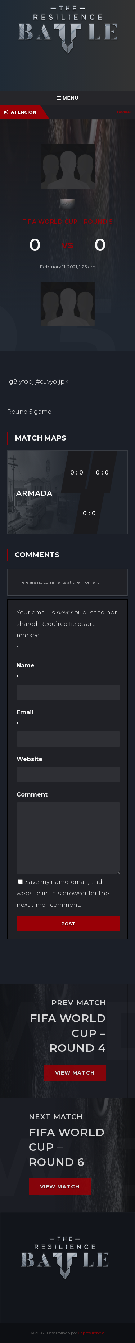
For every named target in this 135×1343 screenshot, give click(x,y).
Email (68, 719)
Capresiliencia (91, 1332)
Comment (32, 794)
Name (68, 672)
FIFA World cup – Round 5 (67, 221)
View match (75, 1073)
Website (29, 759)
